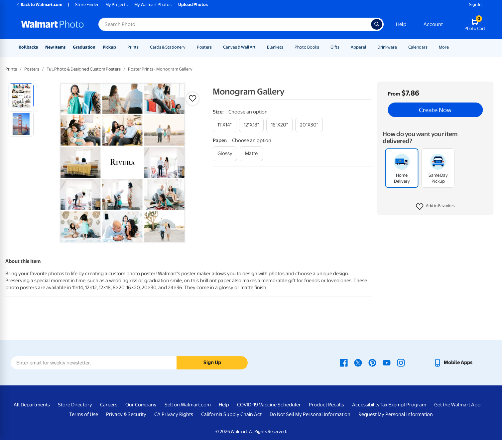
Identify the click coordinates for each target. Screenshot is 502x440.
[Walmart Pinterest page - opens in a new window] (372, 362)
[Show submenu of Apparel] (369, 47)
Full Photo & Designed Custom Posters (84, 69)
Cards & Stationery (168, 47)
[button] (435, 206)
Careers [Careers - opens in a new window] (108, 405)
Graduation (84, 47)
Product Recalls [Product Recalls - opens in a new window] (326, 405)
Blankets (275, 47)
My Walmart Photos (153, 4)
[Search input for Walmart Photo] (234, 24)
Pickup (109, 47)
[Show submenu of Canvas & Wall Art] (259, 47)
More (444, 47)
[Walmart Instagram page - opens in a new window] (401, 362)
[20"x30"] (309, 125)
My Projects (116, 4)
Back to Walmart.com (39, 4)
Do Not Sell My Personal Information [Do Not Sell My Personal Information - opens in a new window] (310, 414)
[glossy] (225, 153)
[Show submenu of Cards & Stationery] (188, 47)
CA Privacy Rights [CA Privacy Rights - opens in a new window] (173, 414)
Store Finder (87, 4)
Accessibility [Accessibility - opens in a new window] (366, 405)
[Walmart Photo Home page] (52, 24)
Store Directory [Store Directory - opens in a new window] (75, 405)
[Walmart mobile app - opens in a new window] (453, 362)
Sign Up (212, 362)
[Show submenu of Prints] (142, 47)
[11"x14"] (224, 125)
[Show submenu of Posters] (215, 47)
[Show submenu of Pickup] (119, 47)
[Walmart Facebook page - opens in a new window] (344, 362)
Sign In (475, 4)
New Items (55, 47)
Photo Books (307, 47)
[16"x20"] (279, 125)
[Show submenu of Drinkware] (400, 47)
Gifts (334, 47)
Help (401, 24)
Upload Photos (193, 4)
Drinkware (387, 47)
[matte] (251, 153)
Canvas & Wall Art (239, 47)
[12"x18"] (251, 125)
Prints (133, 47)
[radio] (21, 95)
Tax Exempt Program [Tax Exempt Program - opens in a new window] (403, 405)
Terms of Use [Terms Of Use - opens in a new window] (83, 414)
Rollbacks (28, 47)
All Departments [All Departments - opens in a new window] (32, 405)
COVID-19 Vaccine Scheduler (269, 405)
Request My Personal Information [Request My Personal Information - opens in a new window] (395, 414)
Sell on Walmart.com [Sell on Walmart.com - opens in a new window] (188, 405)
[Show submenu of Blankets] (286, 47)
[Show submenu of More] (452, 47)
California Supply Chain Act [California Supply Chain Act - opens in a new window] (231, 414)
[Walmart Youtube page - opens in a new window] (387, 362)
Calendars (418, 47)
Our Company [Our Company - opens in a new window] (141, 405)
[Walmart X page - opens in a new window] (358, 362)
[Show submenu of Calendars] (431, 47)
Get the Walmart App (457, 405)
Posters (204, 47)
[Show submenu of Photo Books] (322, 47)
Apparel (358, 47)
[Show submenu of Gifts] (342, 47)
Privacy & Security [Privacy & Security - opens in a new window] (126, 414)
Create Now (435, 109)
